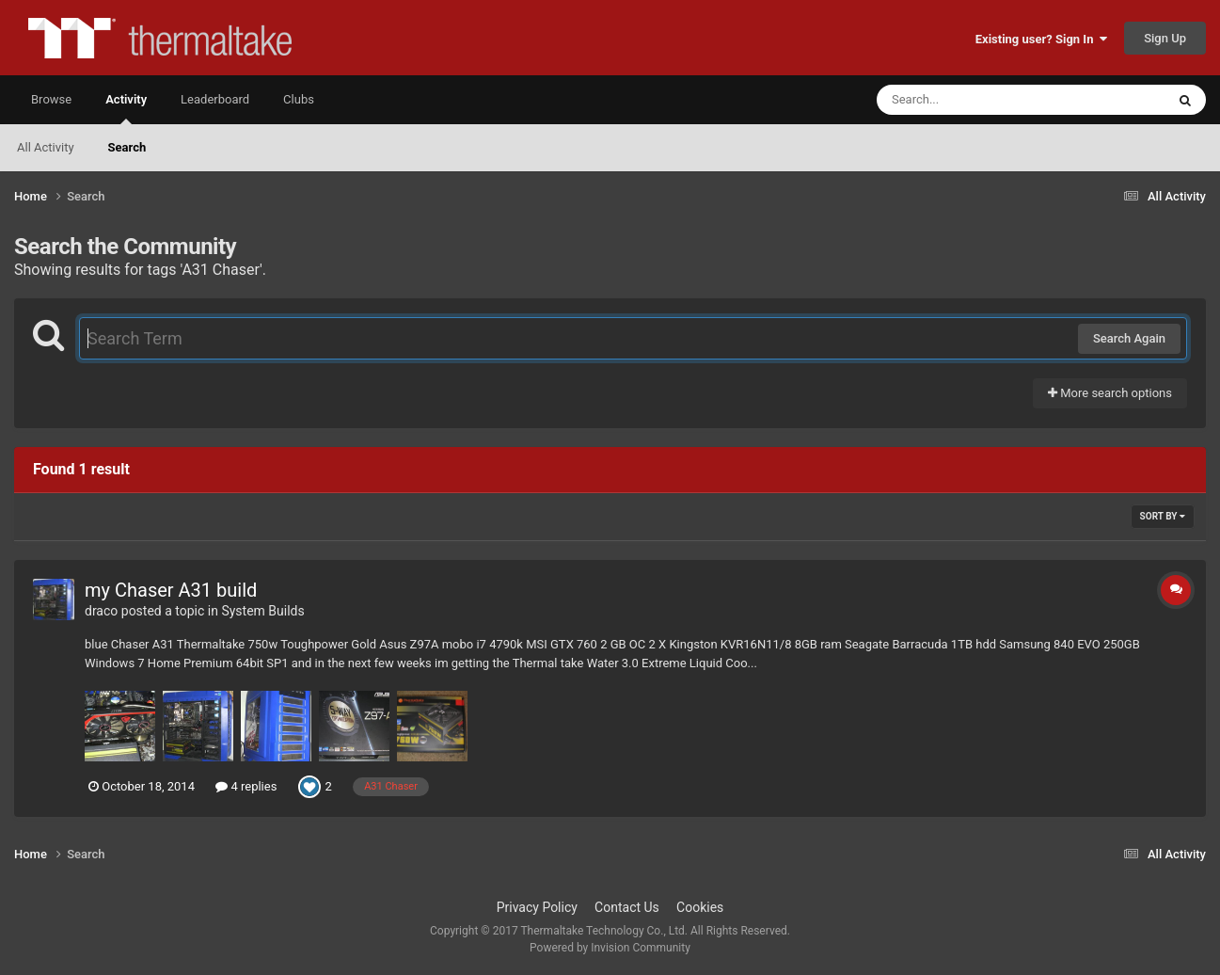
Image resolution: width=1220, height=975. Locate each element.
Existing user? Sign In (1041, 39)
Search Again (1129, 338)
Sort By (1162, 516)
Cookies (699, 907)
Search (127, 147)
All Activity (45, 147)
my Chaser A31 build (171, 590)
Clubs (298, 99)
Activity (126, 108)
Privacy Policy (537, 907)
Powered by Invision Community (610, 947)
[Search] (973, 100)
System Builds (262, 610)
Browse (51, 99)
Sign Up (1165, 38)
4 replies (246, 786)
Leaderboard (215, 99)
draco (101, 610)
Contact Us (626, 907)
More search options (1110, 393)
